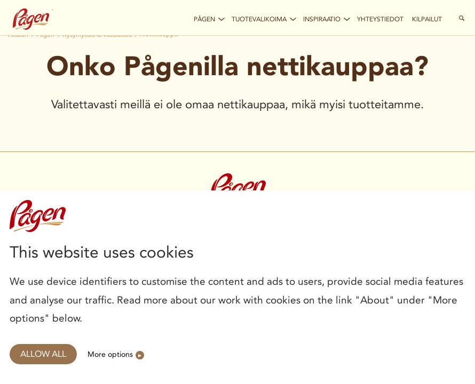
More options (110, 354)
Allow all (43, 354)
